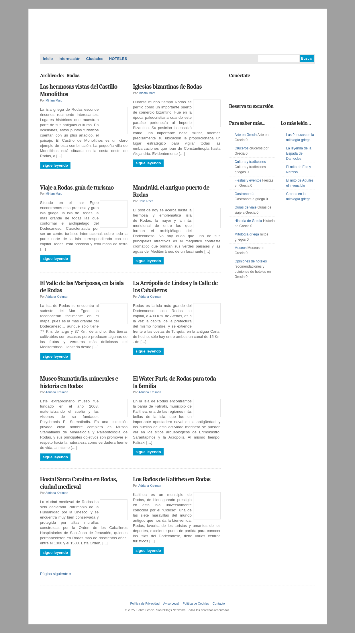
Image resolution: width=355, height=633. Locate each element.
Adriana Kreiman (56, 296)
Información (69, 59)
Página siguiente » (56, 574)
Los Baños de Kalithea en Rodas (171, 479)
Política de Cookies (196, 603)
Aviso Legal (171, 603)
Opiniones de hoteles (251, 261)
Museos (241, 248)
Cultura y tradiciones (250, 162)
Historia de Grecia (248, 221)
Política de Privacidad (144, 603)
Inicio (48, 59)
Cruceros (242, 148)
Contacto (219, 603)
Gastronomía (244, 194)
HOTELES (118, 59)
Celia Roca (146, 201)
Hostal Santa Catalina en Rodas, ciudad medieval (78, 483)
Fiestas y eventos (248, 180)
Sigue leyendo (55, 165)
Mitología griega (247, 234)
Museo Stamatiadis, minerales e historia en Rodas (79, 382)
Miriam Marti (54, 100)
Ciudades (94, 59)
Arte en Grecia (246, 135)
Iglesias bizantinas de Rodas (167, 86)
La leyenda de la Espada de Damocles (298, 153)
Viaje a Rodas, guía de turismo (77, 187)
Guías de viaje (246, 207)
